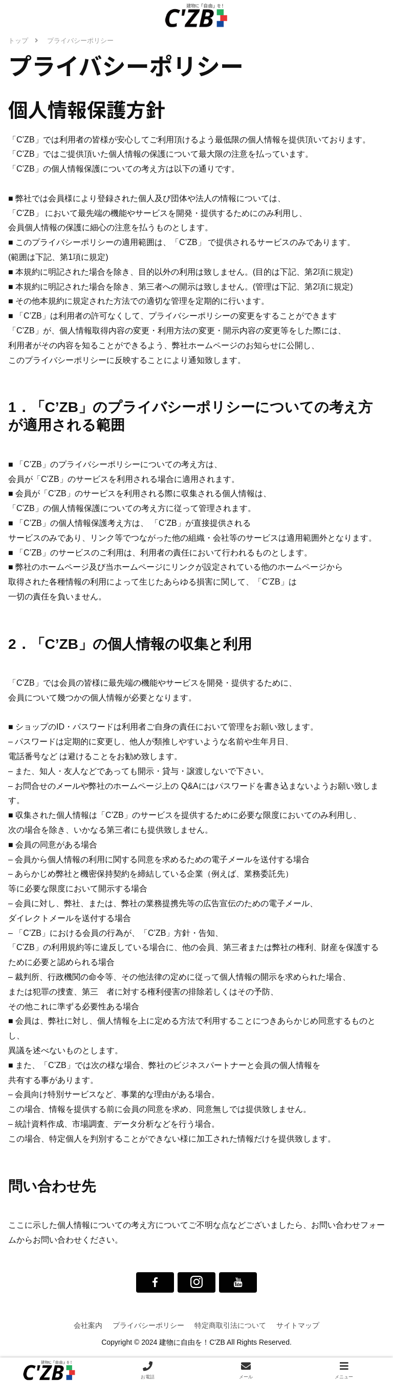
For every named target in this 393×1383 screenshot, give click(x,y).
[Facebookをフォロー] (155, 1282)
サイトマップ (297, 1325)
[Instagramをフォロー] (196, 1282)
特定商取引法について (230, 1325)
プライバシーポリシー (148, 1325)
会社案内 (88, 1325)
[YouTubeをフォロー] (238, 1282)
